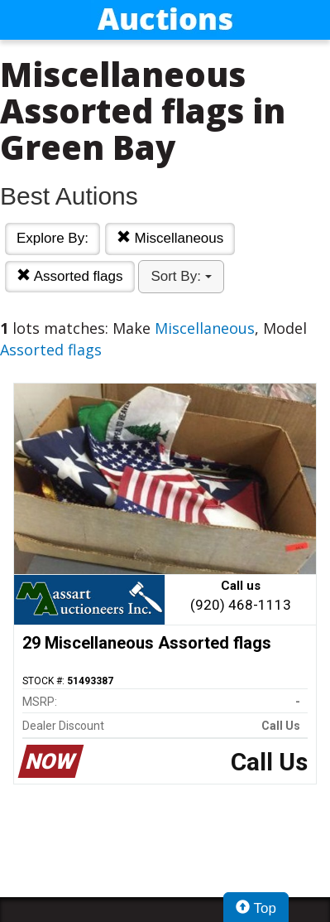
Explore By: (52, 238)
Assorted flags (70, 276)
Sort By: (181, 276)
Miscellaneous (170, 238)
